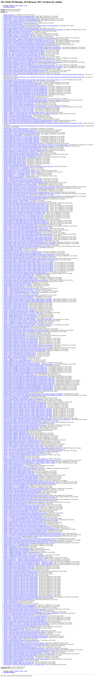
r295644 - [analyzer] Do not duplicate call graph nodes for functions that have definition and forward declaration (31, 44)
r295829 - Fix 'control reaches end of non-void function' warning (19, 614)
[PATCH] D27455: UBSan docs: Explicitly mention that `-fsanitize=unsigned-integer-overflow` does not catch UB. (31, 460)
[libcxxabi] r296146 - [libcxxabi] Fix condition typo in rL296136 (19, 494)
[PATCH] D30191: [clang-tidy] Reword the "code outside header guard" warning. (23, 82)
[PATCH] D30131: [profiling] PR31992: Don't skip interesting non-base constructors (24, 71)
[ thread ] (16, 5)
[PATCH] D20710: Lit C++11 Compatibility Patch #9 (17, 486)
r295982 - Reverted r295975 (11, 602)
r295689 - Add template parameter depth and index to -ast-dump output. (21, 511)
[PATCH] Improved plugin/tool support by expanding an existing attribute (21, 28)
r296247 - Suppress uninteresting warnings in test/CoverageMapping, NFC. (22, 640)
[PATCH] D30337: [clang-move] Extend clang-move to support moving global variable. (25, 272)
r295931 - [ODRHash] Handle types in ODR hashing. (17, 550)
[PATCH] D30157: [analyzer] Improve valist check (16, 128)
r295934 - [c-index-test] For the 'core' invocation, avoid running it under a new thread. (24, 112)
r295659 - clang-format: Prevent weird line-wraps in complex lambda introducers (23, 180)
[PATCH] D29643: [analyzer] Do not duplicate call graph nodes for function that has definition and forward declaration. (33, 47)
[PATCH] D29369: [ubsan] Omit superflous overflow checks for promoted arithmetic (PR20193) (27, 488)
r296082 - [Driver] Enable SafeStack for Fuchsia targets (17, 469)
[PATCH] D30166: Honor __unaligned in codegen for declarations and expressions (24, 39)
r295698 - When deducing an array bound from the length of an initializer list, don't (24, 514)
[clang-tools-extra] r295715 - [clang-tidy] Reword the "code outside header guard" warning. (26, 150)
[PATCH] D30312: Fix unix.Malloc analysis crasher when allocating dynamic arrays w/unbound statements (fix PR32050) (33, 393)
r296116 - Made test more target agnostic (14, 603)
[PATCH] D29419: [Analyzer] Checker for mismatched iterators (19, 16)
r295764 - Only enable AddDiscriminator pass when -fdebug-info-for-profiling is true (24, 219)
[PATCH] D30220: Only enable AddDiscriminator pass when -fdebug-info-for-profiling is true (26, 203)
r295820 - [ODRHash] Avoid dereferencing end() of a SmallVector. (20, 151)
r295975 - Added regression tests (12, 601)
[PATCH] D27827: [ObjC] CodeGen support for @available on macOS (21, 59)
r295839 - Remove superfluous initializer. (14, 660)
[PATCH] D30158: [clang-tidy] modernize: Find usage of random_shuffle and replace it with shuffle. (28, 299)
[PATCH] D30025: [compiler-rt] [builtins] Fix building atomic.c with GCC (22, 445)
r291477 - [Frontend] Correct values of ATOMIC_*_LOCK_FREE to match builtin (24, 320)
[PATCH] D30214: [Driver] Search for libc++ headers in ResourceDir (20, 375)
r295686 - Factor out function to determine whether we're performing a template (23, 510)
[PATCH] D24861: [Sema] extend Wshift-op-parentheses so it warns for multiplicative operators (27, 192)
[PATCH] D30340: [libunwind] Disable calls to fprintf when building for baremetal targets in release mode (29, 380)
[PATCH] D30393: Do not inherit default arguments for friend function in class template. (25, 609)
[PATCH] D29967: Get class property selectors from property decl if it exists (22, 571)
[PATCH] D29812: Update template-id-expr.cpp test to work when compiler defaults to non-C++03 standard (30, 242)
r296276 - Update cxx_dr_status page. (13, 537)
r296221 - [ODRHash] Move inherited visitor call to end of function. (20, 556)
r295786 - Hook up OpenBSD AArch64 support (15, 165)
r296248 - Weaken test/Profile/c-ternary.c (14, 641)
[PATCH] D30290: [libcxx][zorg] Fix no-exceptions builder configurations (22, 136)
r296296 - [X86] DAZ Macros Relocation (14, 21)
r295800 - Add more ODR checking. (12, 546)
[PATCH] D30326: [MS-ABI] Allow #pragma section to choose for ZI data (22, 362)
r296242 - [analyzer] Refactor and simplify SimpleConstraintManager (21, 227)
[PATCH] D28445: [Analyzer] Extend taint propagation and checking (20, 129)
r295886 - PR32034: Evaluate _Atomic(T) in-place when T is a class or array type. (24, 523)
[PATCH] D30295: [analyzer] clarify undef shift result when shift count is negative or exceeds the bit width (29, 188)
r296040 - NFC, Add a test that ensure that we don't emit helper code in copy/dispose (24, 52)
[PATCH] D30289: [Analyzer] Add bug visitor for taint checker (19, 102)
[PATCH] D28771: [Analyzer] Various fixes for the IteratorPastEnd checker (22, 18)
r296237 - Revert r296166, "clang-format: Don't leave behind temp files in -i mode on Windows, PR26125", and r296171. (33, 448)
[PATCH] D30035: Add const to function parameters (16, 36)
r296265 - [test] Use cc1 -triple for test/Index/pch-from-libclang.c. (20, 117)
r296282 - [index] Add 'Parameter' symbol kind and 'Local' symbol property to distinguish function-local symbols (31, 120)
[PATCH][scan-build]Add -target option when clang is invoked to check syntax (23, 391)
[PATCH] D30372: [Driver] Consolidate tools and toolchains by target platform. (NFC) (25, 43)
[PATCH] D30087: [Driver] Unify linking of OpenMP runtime (19, 373)
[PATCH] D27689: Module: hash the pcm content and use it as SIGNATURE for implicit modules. (27, 246)
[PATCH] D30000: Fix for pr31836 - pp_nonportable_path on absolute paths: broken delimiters (27, 273)
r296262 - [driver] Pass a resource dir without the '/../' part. (18, 115)
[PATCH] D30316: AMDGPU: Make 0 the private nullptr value (19, 435)
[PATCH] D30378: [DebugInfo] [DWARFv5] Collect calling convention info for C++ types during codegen (30, 653)
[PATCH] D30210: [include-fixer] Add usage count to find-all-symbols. (21, 338)
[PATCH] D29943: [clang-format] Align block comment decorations (20, 400)
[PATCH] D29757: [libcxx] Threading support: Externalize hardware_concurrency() (24, 143)
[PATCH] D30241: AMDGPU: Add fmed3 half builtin (17, 398)
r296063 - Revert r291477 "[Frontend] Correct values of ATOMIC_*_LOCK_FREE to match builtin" (28, 319)
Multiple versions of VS (9, 14)
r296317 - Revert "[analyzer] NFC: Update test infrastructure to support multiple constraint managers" (28, 230)
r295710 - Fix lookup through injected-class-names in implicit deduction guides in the (24, 515)
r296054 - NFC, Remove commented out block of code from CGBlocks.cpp (22, 55)
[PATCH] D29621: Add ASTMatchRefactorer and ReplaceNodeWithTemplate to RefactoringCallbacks (28, 385)
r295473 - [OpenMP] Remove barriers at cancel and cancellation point (21, 23)
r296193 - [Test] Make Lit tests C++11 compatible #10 (17, 169)
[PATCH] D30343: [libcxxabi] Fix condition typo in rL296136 (19, 257)
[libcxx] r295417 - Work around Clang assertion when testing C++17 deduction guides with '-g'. (27, 615)
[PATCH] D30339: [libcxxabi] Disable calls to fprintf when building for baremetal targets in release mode (29, 146)
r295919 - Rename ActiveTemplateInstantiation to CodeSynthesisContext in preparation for (26, 525)
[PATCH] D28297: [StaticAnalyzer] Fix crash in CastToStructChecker (21, 185)
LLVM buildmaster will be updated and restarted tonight (17, 282)
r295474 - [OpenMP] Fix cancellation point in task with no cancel (20, 323)
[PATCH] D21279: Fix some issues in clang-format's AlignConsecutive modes (23, 147)
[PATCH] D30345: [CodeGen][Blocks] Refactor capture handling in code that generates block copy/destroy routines (32, 79)
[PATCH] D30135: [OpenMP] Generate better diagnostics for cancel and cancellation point (26, 86)
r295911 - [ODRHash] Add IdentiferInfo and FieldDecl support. (19, 549)
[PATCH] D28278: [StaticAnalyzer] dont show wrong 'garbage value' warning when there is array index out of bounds (32, 100)
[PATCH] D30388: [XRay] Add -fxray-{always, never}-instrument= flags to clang (23, 215)
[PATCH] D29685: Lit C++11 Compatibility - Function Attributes (19, 170)
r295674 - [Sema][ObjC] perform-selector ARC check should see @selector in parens (24, 50)
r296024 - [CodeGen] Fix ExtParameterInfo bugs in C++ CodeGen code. (21, 292)
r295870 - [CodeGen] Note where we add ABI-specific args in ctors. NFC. (22, 288)
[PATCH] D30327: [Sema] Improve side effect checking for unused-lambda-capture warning (26, 416)
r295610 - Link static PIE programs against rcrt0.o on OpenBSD (19, 311)
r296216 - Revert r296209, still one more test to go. (16, 467)
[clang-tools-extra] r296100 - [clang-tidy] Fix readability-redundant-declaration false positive (26, 182)
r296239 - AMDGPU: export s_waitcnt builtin (15, 358)
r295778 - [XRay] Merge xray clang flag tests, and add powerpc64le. (20, 625)
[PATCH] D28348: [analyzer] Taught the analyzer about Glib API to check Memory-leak (25, 98)
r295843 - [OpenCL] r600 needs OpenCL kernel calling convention (20, 96)
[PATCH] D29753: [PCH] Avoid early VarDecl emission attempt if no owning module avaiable (27, 330)
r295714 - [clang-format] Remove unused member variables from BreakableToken (24, 399)
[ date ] (25, 5)
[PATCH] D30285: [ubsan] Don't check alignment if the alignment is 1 (21, 281)
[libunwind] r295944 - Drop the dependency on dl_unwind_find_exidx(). (21, 247)
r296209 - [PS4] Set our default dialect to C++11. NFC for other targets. (21, 465)
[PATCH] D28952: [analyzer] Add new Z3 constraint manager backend (21, 224)
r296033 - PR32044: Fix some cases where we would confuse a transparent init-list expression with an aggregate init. (32, 529)
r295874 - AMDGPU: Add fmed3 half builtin (15, 431)
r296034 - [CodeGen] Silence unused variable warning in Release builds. (21, 152)
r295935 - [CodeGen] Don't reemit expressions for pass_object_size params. (22, 291)
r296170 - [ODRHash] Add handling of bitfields (15, 553)
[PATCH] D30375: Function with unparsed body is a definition (19, 607)
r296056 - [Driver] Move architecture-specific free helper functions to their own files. (24, 204)
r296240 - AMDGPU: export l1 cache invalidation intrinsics (18, 360)
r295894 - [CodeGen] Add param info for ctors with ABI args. (19, 289)
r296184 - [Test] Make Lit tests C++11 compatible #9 (17, 167)
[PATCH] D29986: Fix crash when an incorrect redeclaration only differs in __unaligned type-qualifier (28, 364)
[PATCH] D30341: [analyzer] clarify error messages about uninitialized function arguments (26, 101)
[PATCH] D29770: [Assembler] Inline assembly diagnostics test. (19, 599)
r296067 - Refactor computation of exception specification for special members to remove (25, 530)
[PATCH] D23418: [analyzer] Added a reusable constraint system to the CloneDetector (25, 502)
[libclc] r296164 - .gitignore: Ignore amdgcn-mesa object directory (20, 356)
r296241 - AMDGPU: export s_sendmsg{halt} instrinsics (17, 361)
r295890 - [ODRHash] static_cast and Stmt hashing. (16, 548)
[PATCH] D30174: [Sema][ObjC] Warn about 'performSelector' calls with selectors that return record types (29, 37)
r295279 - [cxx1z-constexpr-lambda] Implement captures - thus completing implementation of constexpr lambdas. (31, 519)
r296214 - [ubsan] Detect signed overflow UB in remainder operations (21, 633)
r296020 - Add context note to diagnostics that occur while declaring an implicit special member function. (29, 527)
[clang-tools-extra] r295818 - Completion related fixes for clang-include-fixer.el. (23, 421)
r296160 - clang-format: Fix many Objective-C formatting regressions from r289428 (24, 452)
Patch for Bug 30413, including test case (13, 24)
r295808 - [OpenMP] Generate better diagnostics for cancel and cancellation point (23, 365)
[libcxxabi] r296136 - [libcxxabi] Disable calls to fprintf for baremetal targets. (22, 492)
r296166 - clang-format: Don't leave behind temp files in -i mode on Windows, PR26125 (25, 449)
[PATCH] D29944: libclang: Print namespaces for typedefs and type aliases (22, 441)
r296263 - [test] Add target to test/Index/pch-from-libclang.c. (18, 116)
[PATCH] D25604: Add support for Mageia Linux (16, 503)
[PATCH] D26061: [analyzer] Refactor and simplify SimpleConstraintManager (23, 232)
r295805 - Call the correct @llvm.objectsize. (14, 287)
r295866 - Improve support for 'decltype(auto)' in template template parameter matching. (25, 522)
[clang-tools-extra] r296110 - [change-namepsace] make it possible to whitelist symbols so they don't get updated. (31, 25)
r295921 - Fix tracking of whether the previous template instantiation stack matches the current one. (28, 526)
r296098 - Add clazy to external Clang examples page (17, 392)
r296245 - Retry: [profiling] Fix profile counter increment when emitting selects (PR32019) (26, 637)
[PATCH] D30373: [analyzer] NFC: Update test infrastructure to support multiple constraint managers (28, 226)
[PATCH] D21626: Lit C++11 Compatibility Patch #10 (17, 173)
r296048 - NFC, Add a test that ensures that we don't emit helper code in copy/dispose (24, 54)
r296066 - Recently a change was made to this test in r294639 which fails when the (24, 240)
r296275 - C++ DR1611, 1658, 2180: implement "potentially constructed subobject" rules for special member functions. (33, 536)
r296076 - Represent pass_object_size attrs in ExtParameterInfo (19, 296)
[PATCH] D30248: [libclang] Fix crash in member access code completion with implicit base (26, 70)
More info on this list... (9, 7)
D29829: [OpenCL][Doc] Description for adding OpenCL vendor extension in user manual (26, 94)
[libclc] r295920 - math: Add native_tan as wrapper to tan (18, 32)
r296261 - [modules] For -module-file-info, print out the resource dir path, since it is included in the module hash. (31, 113)
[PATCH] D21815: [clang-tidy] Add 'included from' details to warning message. (23, 83)
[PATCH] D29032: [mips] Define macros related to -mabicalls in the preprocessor (23, 611)
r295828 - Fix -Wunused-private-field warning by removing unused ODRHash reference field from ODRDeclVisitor (32, 613)
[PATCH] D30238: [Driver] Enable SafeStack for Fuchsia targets (19, 471)
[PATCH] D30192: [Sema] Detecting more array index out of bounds (20, 184)
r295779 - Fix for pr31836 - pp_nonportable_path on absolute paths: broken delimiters (24, 621)
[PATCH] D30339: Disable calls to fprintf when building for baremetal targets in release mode (26, 495)
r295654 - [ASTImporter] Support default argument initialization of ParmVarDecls (24, 46)
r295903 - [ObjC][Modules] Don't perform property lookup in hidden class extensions (24, 51)
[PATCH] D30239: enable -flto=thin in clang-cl (15, 158)
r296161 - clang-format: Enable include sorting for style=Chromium (20, 453)
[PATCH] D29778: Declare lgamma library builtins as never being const (21, 476)
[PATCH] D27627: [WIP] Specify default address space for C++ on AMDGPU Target (24, 664)
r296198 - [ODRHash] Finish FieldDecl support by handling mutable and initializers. (24, 555)
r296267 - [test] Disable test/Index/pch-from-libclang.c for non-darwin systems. (23, 119)
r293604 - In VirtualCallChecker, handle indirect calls (17, 327)
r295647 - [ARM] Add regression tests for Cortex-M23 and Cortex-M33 (21, 598)
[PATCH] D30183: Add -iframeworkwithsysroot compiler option (19, 63)
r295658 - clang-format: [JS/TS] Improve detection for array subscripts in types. (23, 178)
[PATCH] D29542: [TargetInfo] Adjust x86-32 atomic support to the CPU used (23, 335)
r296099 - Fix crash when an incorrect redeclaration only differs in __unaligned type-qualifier (26, 557)
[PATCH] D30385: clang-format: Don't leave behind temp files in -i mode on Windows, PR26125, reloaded (29, 461)
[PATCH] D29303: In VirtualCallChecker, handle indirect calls (19, 97)
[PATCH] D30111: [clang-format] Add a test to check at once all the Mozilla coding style (25, 402)
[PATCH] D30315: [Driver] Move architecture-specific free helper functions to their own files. (26, 205)
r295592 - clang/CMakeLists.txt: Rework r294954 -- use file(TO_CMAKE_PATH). (24, 312)
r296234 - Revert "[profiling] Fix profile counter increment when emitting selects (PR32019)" (26, 636)
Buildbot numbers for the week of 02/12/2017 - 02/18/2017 (18, 285)
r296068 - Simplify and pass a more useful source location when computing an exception (25, 532)
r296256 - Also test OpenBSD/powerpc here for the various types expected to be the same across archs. (28, 166)
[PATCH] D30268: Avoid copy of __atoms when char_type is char (20, 35)
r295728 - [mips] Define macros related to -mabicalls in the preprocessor (21, 610)
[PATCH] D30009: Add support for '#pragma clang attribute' (18, 31)
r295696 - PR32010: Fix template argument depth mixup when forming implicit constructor (26, 513)
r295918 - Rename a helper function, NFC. (14, 629)
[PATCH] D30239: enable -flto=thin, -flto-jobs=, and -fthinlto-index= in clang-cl (23, 157)
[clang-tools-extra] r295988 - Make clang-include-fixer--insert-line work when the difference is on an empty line (31, 422)
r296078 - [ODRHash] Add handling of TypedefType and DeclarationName (22, 552)
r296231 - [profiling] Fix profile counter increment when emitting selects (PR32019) (24, 634)
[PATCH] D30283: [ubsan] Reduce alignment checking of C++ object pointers (23, 645)
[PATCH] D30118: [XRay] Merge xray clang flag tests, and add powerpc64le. (22, 626)
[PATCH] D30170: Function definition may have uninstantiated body (20, 605)
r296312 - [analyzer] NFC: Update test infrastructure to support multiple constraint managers (26, 228)
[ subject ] (21, 5)
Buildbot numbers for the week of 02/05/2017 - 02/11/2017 (18, 284)
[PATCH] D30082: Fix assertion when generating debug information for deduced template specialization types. (30, 540)
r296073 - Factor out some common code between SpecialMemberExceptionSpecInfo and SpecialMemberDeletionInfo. (32, 533)
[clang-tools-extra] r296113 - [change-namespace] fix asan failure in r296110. (22, 261)
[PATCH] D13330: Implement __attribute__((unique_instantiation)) (20, 201)
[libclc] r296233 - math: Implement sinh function (16, 357)
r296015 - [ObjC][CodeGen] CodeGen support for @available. (19, 276)
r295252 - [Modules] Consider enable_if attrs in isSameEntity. (19, 297)
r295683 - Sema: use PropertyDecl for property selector (17, 569)
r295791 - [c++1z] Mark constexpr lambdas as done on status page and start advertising (25, 518)
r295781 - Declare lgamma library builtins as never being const (19, 351)
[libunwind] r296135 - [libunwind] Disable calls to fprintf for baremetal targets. (23, 491)
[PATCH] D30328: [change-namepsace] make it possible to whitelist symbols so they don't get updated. (29, 262)
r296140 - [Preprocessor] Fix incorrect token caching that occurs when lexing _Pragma (25, 56)
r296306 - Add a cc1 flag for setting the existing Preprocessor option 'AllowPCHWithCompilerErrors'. (28, 121)
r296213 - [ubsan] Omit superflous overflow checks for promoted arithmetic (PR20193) (25, 632)
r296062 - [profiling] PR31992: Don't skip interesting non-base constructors (22, 630)
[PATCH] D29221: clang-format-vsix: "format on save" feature (19, 108)
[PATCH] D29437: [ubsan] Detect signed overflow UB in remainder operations (23, 251)
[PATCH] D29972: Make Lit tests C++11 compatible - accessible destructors (22, 171)
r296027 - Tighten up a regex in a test (13, 293)
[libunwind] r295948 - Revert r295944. (13, 135)
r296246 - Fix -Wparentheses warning (13, 638)
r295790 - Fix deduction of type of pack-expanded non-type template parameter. (23, 517)
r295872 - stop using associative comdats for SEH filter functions (19, 155)
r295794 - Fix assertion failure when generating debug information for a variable (23, 521)
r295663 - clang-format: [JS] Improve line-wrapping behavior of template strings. (23, 181)
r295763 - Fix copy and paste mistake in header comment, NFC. (19, 274)
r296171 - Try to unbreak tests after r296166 (14, 27)
